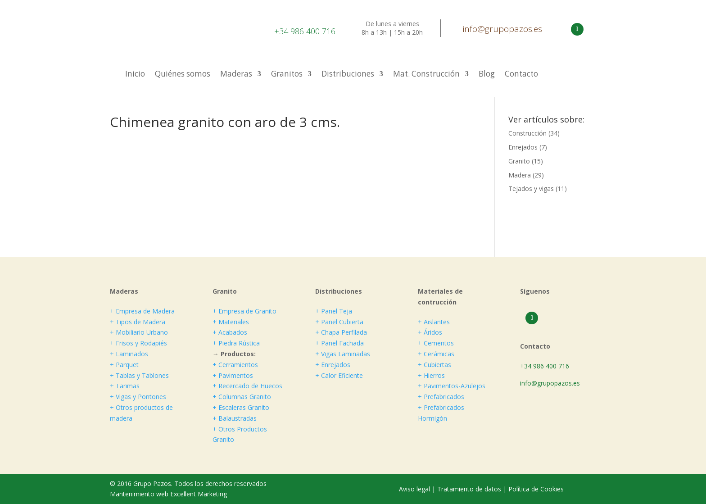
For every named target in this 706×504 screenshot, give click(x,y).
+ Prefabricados (441, 396)
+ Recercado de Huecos (247, 385)
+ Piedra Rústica (236, 343)
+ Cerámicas (436, 354)
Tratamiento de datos (469, 489)
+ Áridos (430, 332)
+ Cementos (436, 343)
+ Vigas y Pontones (138, 396)
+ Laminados (129, 354)
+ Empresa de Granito (244, 311)
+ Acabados (230, 332)
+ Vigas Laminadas (342, 354)
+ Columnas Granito (242, 396)
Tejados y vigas (531, 188)
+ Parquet (124, 364)
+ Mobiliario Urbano (139, 332)
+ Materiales (231, 322)
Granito (519, 161)
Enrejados (523, 147)
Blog (487, 75)
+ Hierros (431, 375)
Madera (519, 175)
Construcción (527, 133)
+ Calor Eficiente (339, 375)
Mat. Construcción (426, 75)
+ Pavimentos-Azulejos (451, 385)
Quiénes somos (182, 75)
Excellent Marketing (198, 494)
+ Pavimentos (233, 375)
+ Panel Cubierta (339, 322)
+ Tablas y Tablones (139, 375)
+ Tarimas (125, 385)
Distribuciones (347, 75)
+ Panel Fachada (339, 343)
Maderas (236, 75)
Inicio (135, 75)
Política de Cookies (536, 489)
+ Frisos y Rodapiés (138, 343)
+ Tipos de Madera (137, 322)
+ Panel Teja (333, 311)
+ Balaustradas (235, 418)
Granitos (287, 75)
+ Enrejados (332, 364)
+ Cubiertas (434, 364)
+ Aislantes (434, 322)
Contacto (521, 75)
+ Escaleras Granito (241, 407)
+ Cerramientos (235, 364)
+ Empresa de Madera (142, 311)
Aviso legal (415, 489)
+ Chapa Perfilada (341, 332)
